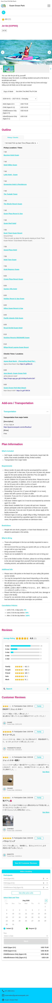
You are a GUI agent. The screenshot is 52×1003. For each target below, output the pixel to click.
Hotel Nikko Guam (10, 165)
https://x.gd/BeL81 (26, 364)
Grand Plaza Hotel (10, 250)
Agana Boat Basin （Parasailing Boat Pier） (20, 361)
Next (26, 941)
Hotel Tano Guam (10, 260)
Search (26, 689)
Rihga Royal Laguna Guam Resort (16, 347)
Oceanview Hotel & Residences (15, 184)
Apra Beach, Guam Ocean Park (15, 373)
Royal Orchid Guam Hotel (13, 328)
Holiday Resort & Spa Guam (14, 298)
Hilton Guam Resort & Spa (13, 308)
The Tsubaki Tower (10, 194)
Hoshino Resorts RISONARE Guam (16, 337)
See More (45, 772)
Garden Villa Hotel (10, 289)
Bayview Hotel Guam (11, 155)
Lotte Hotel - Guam (10, 175)
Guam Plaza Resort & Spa (13, 213)
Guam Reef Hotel (10, 223)
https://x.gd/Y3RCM (23, 390)
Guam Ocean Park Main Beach (15, 388)
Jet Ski (4, 30)
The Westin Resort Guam (13, 204)
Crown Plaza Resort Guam (13, 279)
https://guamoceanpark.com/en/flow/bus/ (17, 427)
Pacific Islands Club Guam (13, 318)
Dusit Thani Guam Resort (13, 233)
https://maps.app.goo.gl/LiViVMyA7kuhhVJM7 (19, 378)
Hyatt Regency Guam (11, 269)
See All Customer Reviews (26, 863)
